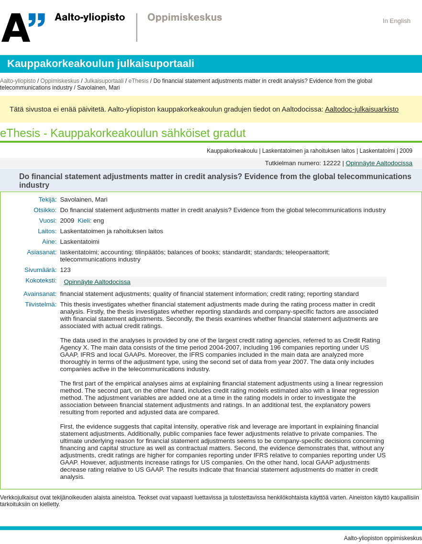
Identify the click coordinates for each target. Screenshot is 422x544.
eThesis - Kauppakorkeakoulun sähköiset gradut (122, 132)
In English (397, 20)
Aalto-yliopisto (18, 81)
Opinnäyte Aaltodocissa (379, 163)
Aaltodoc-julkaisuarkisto (362, 109)
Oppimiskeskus (60, 81)
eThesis (138, 81)
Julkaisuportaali (104, 81)
